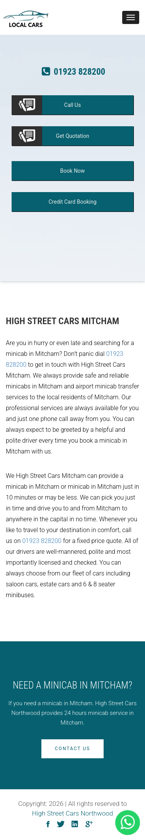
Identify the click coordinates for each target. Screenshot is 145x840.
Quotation (72, 136)
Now (72, 171)
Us (72, 105)
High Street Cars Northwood (72, 813)
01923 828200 (41, 541)
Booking (72, 202)
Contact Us (72, 748)
